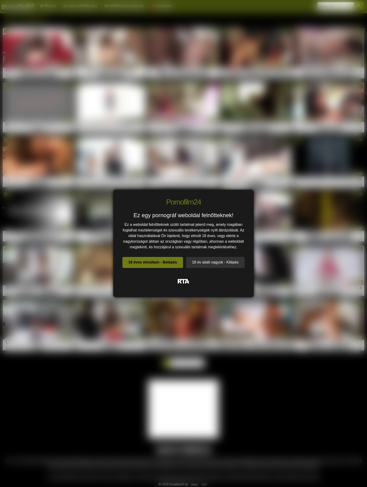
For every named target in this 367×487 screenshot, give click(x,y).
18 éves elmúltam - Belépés (152, 262)
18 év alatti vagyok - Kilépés (215, 262)
